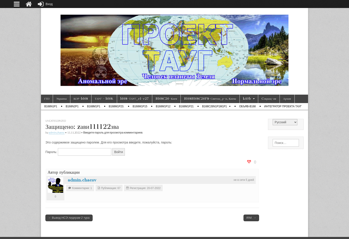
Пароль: (78, 152)
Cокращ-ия (269, 99)
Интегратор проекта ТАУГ (283, 106)
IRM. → (251, 217)
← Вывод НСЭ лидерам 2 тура (69, 217)
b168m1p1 (93, 106)
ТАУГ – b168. (104, 99)
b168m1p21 (186, 106)
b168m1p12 (163, 106)
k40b (247, 99)
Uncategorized (55, 120)
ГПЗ (46, 99)
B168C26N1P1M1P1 (214, 106)
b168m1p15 (140, 106)
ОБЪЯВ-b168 (247, 106)
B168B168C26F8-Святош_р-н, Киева (210, 99)
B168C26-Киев (166, 99)
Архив (287, 99)
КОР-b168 (81, 99)
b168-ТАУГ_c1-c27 (134, 99)
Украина (61, 99)
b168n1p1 (50, 106)
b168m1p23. (116, 106)
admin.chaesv (57, 132)
